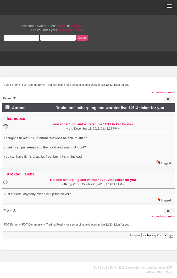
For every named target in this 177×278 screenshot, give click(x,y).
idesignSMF (165, 267)
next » (171, 92)
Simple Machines (136, 267)
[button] (169, 6)
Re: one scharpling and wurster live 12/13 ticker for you (93, 180)
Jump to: (135, 235)
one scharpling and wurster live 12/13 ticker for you (93, 124)
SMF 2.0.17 (100, 267)
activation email (69, 30)
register (76, 26)
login (62, 26)
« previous (159, 92)
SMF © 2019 (116, 267)
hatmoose (16, 118)
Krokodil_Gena (20, 174)
